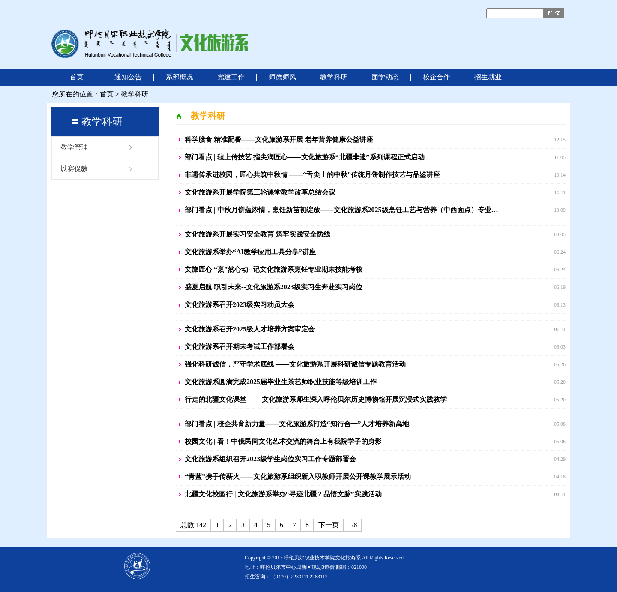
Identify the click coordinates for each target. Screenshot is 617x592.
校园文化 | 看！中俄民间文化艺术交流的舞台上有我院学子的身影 (283, 441)
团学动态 (385, 77)
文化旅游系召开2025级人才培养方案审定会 (250, 329)
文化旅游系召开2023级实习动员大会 (239, 304)
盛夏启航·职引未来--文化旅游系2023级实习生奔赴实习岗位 (273, 287)
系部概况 (179, 77)
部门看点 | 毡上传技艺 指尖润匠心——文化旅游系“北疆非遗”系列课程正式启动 (305, 157)
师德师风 (282, 77)
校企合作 (436, 77)
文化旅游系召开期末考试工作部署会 (239, 346)
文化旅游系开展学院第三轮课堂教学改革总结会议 (260, 192)
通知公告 (128, 77)
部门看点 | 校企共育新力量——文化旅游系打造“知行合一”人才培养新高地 (297, 423)
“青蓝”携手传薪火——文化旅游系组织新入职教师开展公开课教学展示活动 (298, 476)
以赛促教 (74, 168)
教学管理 (74, 147)
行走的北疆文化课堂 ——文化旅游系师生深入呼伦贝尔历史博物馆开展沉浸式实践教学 (316, 399)
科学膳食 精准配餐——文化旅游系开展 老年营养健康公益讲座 (279, 139)
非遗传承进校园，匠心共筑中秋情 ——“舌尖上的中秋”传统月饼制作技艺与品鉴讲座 (312, 174)
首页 (77, 77)
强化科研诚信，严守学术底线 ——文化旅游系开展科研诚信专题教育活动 (295, 364)
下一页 (328, 525)
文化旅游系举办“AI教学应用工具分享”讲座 (250, 251)
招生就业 (488, 77)
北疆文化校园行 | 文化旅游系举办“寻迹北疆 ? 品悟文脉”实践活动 (283, 494)
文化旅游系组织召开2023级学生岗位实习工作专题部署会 (270, 459)
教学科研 (333, 77)
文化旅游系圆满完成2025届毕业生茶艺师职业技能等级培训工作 (281, 381)
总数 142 (193, 525)
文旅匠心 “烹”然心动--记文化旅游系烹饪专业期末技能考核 (273, 269)
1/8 (352, 525)
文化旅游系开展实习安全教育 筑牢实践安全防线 (257, 234)
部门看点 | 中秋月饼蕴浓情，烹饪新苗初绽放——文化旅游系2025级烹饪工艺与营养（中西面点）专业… (341, 209)
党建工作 (231, 77)
